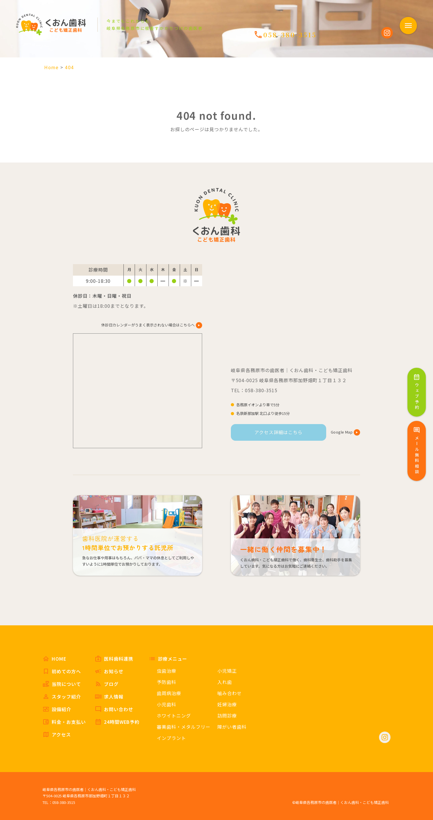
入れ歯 (224, 681)
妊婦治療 (227, 704)
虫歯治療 (166, 670)
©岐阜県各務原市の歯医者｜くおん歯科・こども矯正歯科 (340, 802)
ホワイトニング (174, 715)
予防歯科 (166, 681)
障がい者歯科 (232, 726)
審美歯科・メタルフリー (183, 726)
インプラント (171, 737)
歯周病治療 (169, 693)
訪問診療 (227, 715)
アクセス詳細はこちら (278, 432)
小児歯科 (166, 704)
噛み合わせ (229, 693)
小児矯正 (227, 670)
